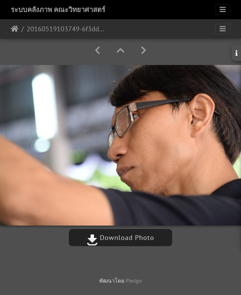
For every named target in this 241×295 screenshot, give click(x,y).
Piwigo (134, 280)
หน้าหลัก (15, 29)
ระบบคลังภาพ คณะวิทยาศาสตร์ (58, 9)
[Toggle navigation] (222, 9)
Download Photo (120, 237)
